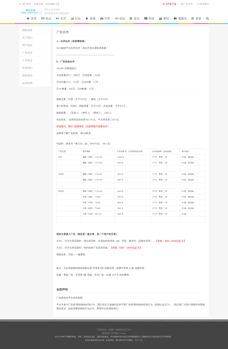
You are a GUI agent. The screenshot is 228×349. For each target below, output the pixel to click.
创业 (120, 18)
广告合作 (187, 4)
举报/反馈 (139, 340)
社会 (76, 18)
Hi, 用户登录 (25, 4)
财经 (164, 18)
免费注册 (38, 4)
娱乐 (135, 18)
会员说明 (27, 83)
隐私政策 (27, 30)
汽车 (105, 18)
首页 (32, 18)
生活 (61, 18)
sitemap (123, 333)
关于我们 (27, 37)
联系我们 (203, 4)
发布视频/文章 (53, 4)
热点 (46, 18)
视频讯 (180, 18)
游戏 (90, 18)
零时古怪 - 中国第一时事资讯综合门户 (30, 11)
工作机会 (27, 60)
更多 (196, 18)
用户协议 (27, 45)
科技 (149, 18)
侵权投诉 (27, 75)
